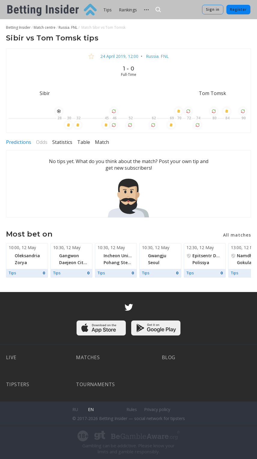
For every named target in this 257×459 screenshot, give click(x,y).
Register (238, 9)
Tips (107, 10)
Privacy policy (157, 409)
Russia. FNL (157, 56)
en (91, 409)
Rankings (128, 10)
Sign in (212, 9)
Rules (131, 409)
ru (75, 409)
